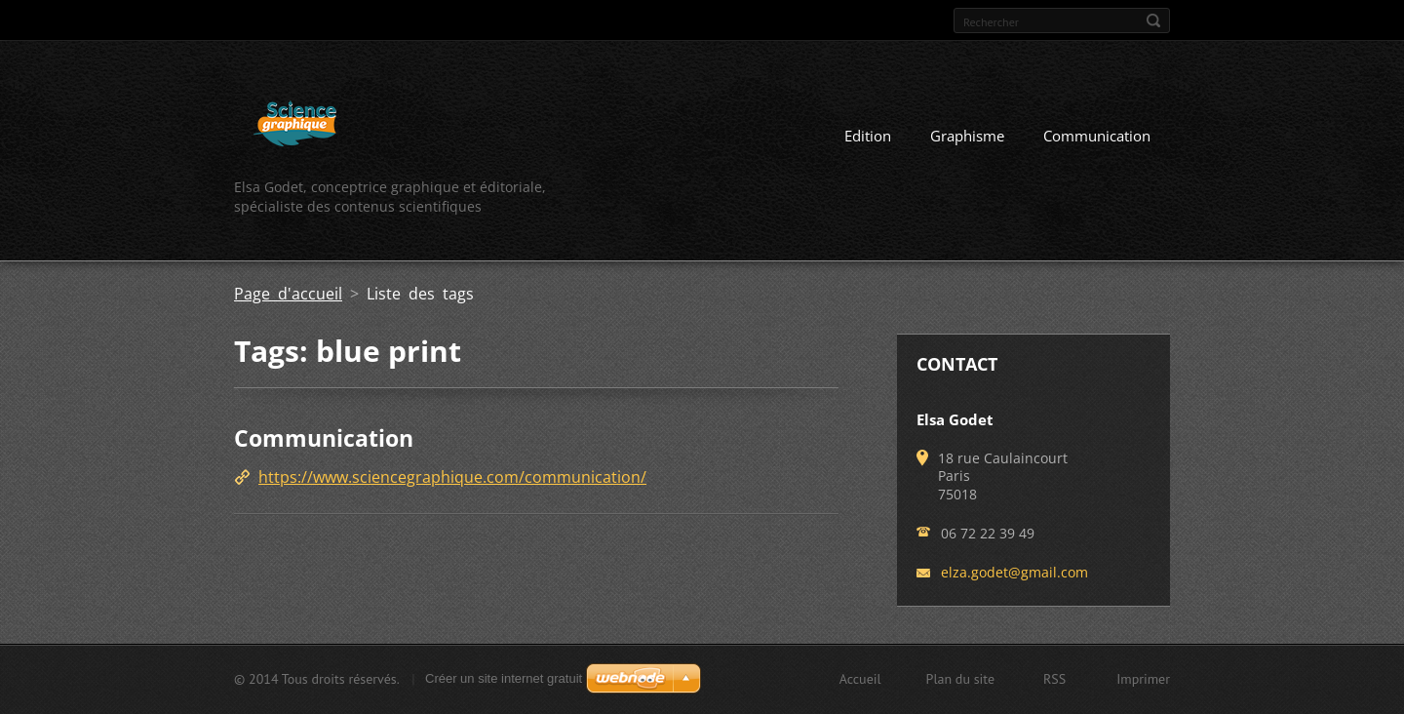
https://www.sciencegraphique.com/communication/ (452, 477)
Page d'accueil (288, 293)
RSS (1054, 679)
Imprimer (1143, 679)
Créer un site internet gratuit (503, 678)
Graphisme (967, 135)
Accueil (860, 679)
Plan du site (960, 679)
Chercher (1153, 20)
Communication (1096, 135)
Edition (867, 135)
